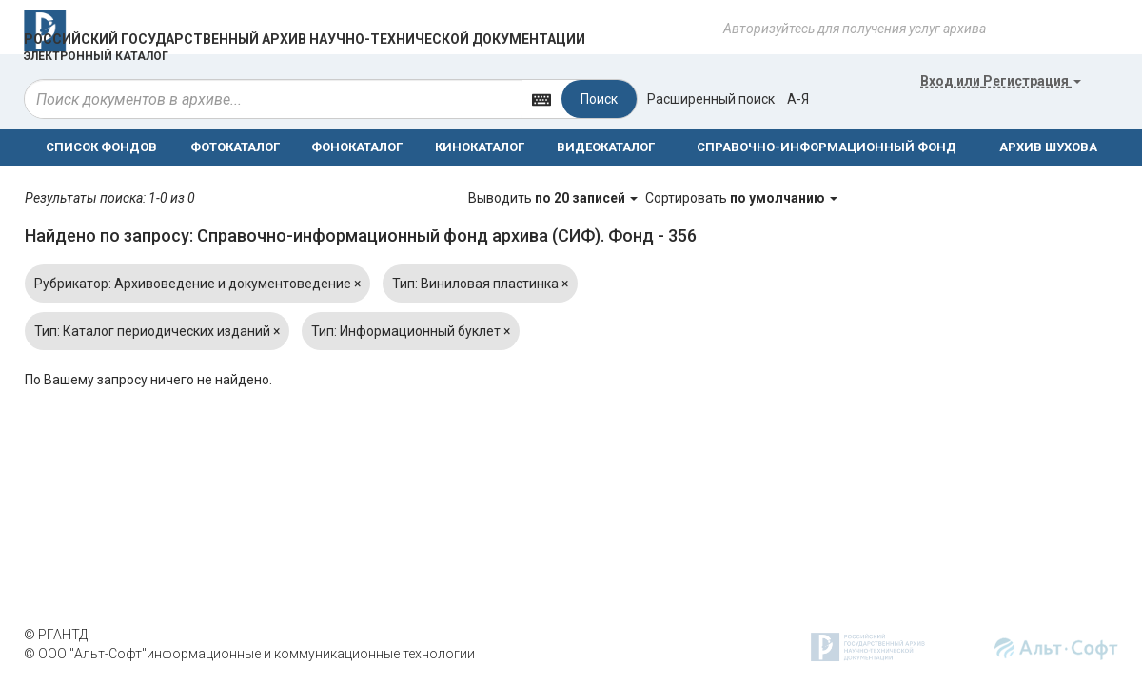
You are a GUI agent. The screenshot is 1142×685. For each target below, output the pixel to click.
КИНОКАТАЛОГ (479, 147)
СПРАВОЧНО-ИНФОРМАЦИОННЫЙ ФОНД (826, 147)
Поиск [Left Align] (599, 99)
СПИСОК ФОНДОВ (101, 147)
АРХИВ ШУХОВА (1048, 147)
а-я (798, 99)
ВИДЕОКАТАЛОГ (606, 147)
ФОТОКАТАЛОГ (235, 147)
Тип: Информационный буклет (410, 331)
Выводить (554, 198)
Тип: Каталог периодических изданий (157, 331)
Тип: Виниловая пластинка (480, 283)
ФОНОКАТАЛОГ (357, 147)
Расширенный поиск (711, 99)
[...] (273, 99)
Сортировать (741, 198)
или (1000, 80)
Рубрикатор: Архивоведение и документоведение (197, 283)
